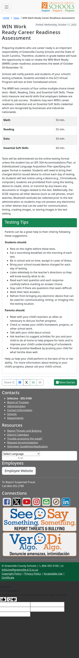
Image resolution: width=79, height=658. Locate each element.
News (16, 17)
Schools (12, 414)
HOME (6, 17)
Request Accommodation (22, 442)
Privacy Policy (32, 573)
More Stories (65, 382)
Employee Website (19, 471)
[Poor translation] (12, 599)
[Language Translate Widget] (21, 454)
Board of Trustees (18, 402)
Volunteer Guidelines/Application (27, 446)
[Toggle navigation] (6, 7)
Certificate (8, 577)
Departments (15, 418)
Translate (26, 458)
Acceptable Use (53, 573)
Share (9, 382)
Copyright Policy (11, 573)
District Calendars (18, 434)
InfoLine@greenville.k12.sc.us (20, 570)
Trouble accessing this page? (24, 438)
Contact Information (19, 410)
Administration (16, 406)
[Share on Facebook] (19, 382)
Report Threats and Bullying (24, 431)
